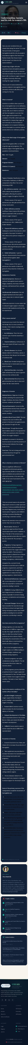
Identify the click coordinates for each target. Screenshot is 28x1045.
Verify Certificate (5, 1016)
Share (24, 32)
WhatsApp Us (21, 1029)
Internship (18, 1011)
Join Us (2, 1032)
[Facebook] (2, 1000)
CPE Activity (19, 1008)
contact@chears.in (22, 1026)
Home (2, 11)
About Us (3, 1014)
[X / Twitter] (5, 1000)
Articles (6, 11)
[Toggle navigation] (26, 2)
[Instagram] (12, 1000)
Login (2, 1026)
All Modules (19, 1014)
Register (3, 1029)
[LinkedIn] (9, 1000)
